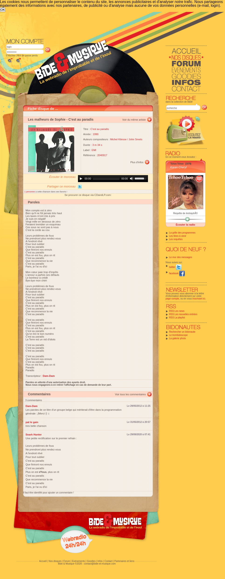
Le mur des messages (180, 257)
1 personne (30, 192)
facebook (177, 273)
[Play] (81, 178)
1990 (95, 134)
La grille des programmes (182, 232)
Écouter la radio (185, 224)
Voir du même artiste (134, 119)
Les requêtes (176, 239)
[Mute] (132, 178)
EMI (94, 150)
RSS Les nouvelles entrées (183, 314)
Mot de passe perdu (27, 55)
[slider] (106, 178)
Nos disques (55, 561)
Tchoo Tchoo (176, 163)
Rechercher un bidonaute (182, 332)
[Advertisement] (100, 47)
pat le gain (32, 422)
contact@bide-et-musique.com (100, 563)
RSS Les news (177, 311)
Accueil (43, 561)
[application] (113, 178)
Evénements (78, 561)
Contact (108, 561)
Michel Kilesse (118, 139)
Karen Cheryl (178, 167)
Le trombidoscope (178, 335)
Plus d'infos (137, 162)
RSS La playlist (177, 317)
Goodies (91, 561)
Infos (100, 561)
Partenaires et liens (124, 561)
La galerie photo (177, 338)
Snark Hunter (34, 434)
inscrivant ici (199, 298)
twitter (175, 267)
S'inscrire (10, 55)
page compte (172, 298)
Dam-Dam (32, 406)
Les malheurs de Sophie (47, 119)
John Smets (135, 139)
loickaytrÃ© (192, 213)
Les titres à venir (177, 236)
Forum (66, 561)
